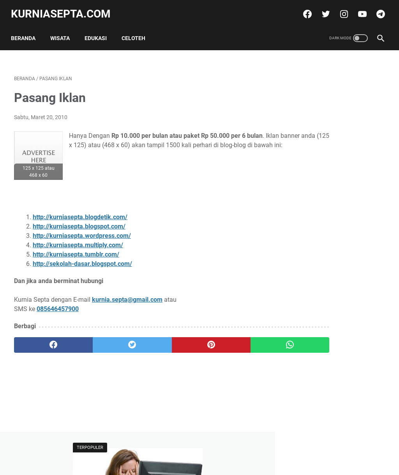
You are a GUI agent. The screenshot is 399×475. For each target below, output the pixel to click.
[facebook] (303, 9)
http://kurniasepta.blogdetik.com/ (80, 212)
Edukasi (99, 31)
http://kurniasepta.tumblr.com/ (76, 250)
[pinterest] (169, 340)
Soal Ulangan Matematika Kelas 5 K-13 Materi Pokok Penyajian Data (334, 379)
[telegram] (376, 9)
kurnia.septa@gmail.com (127, 295)
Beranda (26, 31)
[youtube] (358, 9)
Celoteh (136, 31)
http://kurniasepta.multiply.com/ (78, 241)
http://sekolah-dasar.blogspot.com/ (82, 259)
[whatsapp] (230, 340)
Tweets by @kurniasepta (323, 243)
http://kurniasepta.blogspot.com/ (79, 222)
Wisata (63, 31)
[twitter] (321, 9)
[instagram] (340, 9)
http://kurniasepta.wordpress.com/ (82, 231)
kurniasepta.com (64, 9)
